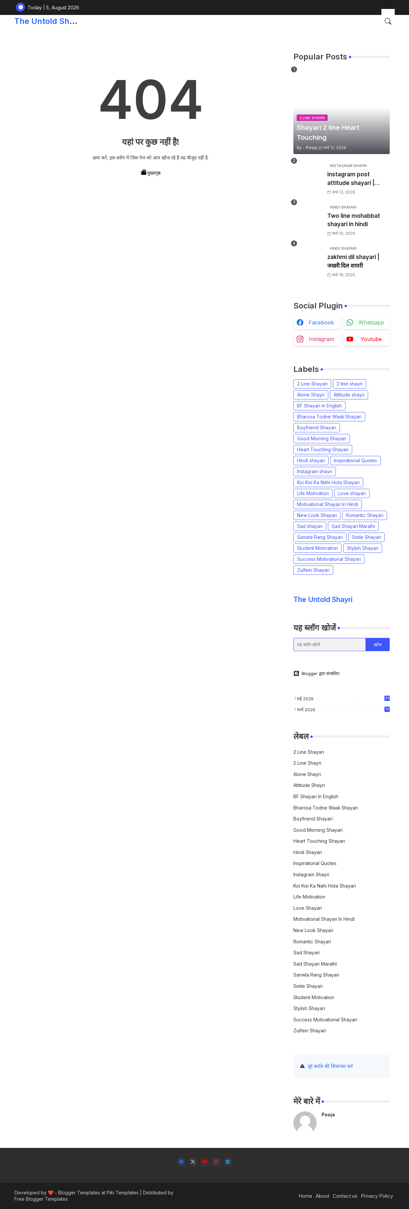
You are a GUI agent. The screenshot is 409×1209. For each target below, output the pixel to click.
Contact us (345, 1196)
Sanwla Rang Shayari (320, 537)
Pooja (328, 1114)
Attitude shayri (349, 394)
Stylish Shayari (362, 548)
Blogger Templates (79, 1192)
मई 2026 (343, 698)
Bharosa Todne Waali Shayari (329, 416)
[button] (388, 21)
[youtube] (204, 1162)
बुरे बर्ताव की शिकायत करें (330, 1066)
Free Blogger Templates (41, 1199)
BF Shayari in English (319, 405)
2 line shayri (349, 384)
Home (305, 1196)
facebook (321, 322)
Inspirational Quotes (355, 460)
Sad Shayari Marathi (353, 526)
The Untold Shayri (49, 21)
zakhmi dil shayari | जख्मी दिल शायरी (353, 261)
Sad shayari (310, 526)
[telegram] (228, 1162)
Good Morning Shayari (321, 438)
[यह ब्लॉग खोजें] (329, 644)
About (322, 1196)
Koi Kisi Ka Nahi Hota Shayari (328, 482)
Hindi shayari (311, 460)
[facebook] (181, 1162)
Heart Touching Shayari (323, 449)
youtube (371, 339)
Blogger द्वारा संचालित (316, 673)
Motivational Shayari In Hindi (327, 504)
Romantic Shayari (364, 515)
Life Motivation (313, 493)
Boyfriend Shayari (316, 427)
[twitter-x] (193, 1162)
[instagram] (216, 1162)
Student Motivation (317, 548)
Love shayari (352, 493)
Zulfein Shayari (313, 570)
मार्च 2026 (343, 709)
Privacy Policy (377, 1196)
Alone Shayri (311, 394)
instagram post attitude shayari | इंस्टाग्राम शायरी (350, 179)
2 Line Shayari (312, 384)
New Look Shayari (317, 515)
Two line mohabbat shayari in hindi (353, 220)
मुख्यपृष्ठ (150, 172)
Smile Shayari (366, 537)
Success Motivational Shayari (329, 559)
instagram (321, 339)
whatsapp (371, 322)
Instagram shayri (314, 471)
